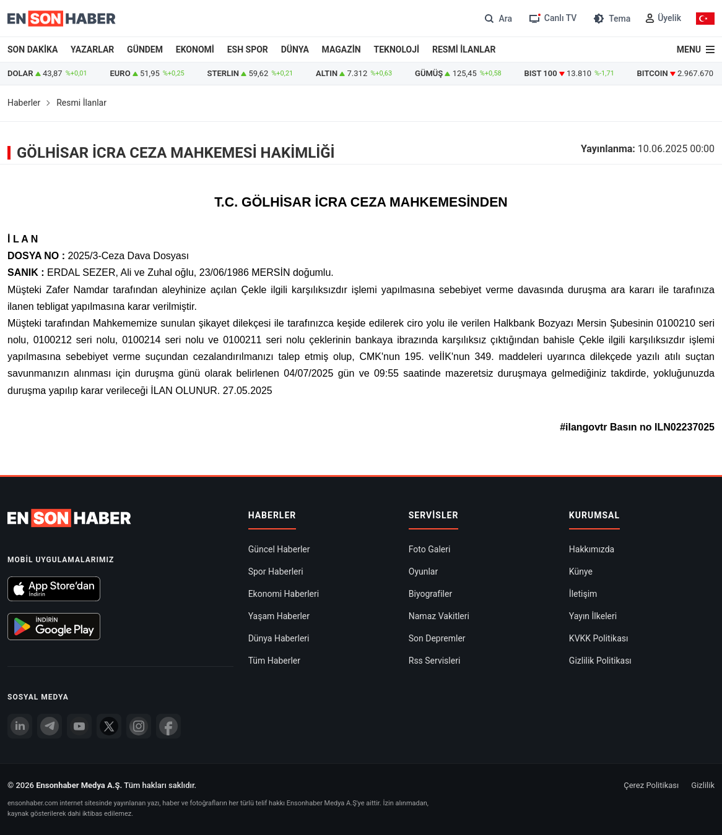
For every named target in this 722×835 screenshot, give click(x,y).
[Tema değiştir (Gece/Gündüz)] (610, 18)
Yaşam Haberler (279, 616)
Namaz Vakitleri (439, 616)
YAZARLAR (92, 49)
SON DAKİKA (32, 49)
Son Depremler (437, 638)
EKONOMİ (195, 49)
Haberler (23, 103)
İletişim (583, 594)
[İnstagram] (138, 726)
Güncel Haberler (279, 549)
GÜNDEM (145, 49)
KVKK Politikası (598, 638)
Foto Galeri (430, 549)
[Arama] (497, 18)
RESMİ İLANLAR (463, 49)
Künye (581, 571)
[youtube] (79, 726)
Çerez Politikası (651, 785)
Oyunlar (423, 571)
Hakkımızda (591, 549)
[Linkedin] (19, 726)
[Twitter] (109, 726)
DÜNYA (295, 49)
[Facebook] (168, 726)
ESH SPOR (247, 49)
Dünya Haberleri (279, 638)
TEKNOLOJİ (397, 49)
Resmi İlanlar (81, 103)
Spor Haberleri (275, 571)
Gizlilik (703, 785)
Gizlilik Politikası (600, 661)
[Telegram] (49, 726)
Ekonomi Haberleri (284, 594)
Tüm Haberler (274, 661)
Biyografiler (430, 594)
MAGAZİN (341, 49)
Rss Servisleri (435, 661)
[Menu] (696, 49)
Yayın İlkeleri (593, 616)
